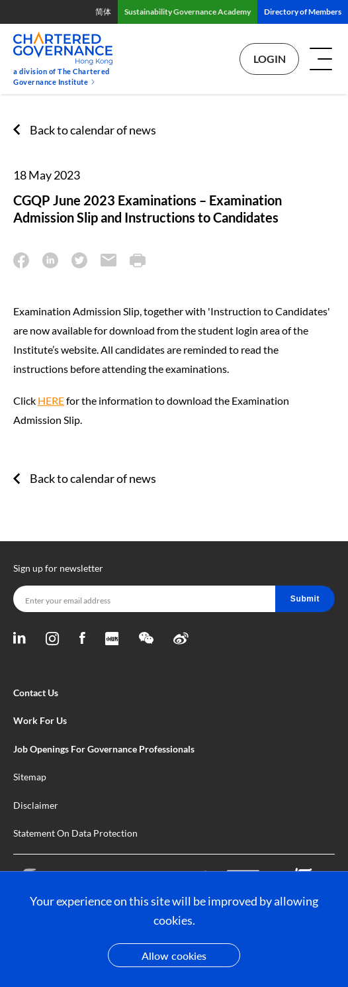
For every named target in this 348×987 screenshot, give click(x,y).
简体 (103, 12)
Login (269, 58)
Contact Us (35, 692)
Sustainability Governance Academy (187, 12)
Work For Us (40, 720)
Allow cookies (174, 955)
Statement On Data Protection (75, 833)
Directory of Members (302, 12)
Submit (305, 598)
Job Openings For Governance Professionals (104, 748)
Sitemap (29, 776)
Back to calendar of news (93, 130)
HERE (51, 400)
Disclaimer (35, 805)
